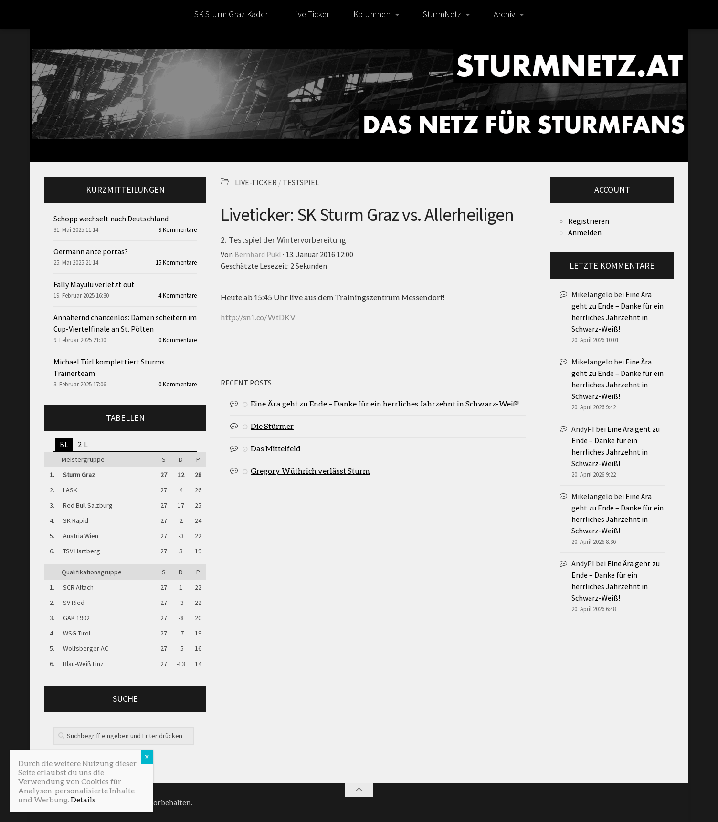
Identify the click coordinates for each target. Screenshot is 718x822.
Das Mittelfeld (276, 448)
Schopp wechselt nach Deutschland (111, 218)
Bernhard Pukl (257, 254)
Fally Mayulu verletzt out (94, 284)
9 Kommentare (177, 230)
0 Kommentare (177, 340)
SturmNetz (442, 14)
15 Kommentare (176, 263)
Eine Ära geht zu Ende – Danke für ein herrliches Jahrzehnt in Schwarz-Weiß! (385, 403)
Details (83, 799)
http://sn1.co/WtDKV (258, 317)
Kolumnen (372, 14)
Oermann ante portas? (90, 251)
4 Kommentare (177, 295)
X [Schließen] (147, 756)
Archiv (504, 14)
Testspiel (301, 182)
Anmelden (585, 232)
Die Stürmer (272, 425)
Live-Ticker (310, 14)
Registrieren (588, 221)
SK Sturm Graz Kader (231, 14)
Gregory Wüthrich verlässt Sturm (310, 470)
